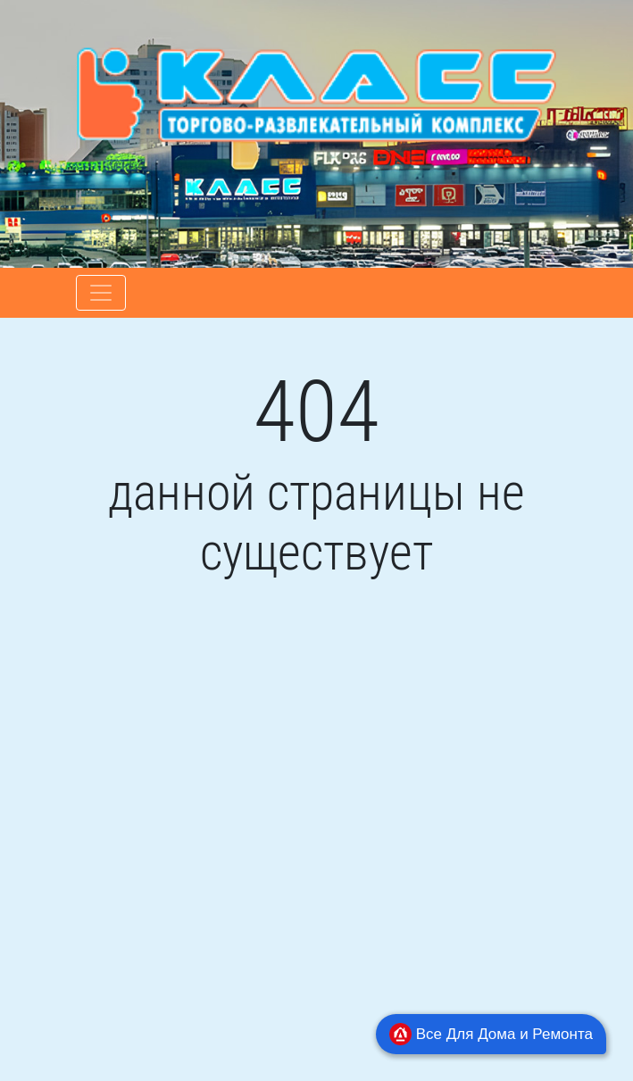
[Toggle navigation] (101, 293)
